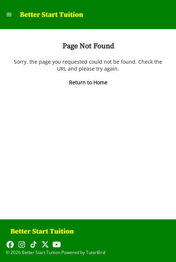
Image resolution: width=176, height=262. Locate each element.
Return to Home (88, 82)
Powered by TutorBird (83, 252)
